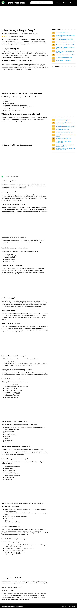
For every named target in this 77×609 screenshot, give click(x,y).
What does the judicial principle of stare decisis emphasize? (65, 149)
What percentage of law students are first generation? (65, 123)
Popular (65, 2)
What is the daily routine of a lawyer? (65, 42)
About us (63, 606)
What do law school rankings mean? (65, 132)
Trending (58, 2)
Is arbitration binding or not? (63, 129)
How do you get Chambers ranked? (64, 39)
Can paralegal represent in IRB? (64, 57)
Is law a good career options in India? (65, 54)
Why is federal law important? (63, 120)
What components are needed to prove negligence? (65, 36)
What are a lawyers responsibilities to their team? (65, 52)
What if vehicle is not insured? (63, 60)
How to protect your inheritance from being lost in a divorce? (65, 145)
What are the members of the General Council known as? (65, 48)
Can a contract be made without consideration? (63, 142)
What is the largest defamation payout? (65, 126)
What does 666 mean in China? (63, 138)
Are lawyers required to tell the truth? (65, 44)
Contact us (72, 2)
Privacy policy (71, 606)
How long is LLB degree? (62, 32)
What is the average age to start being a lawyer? (65, 135)
